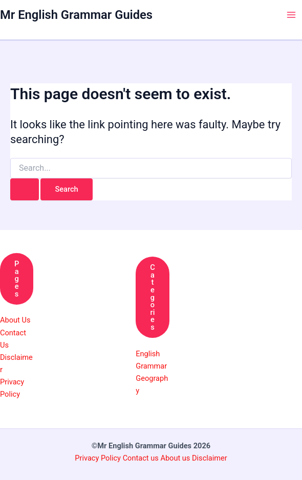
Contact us (142, 458)
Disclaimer (209, 458)
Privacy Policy (98, 458)
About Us (15, 320)
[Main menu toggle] (291, 15)
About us (175, 458)
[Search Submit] (24, 189)
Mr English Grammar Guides (76, 15)
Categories (152, 297)
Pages (16, 278)
